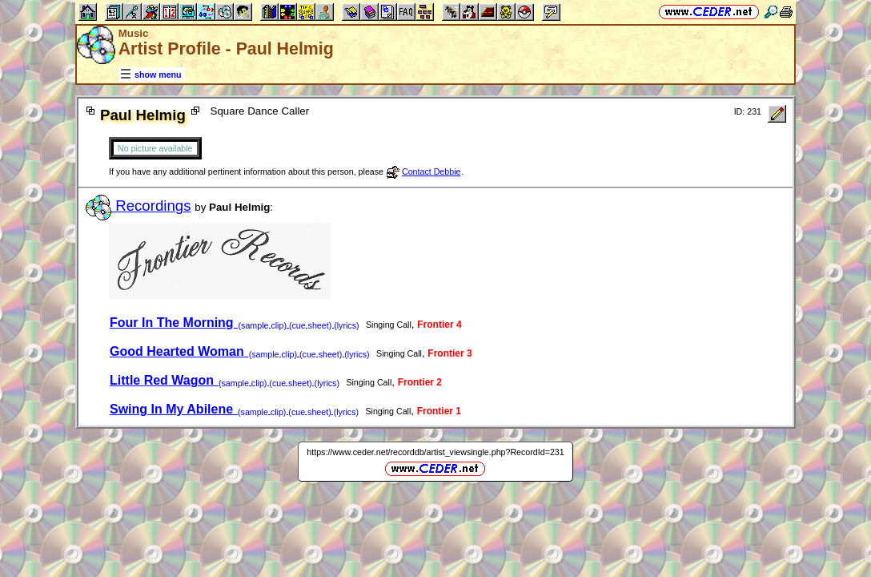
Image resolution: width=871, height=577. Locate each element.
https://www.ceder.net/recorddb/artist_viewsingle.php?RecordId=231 (435, 452)
